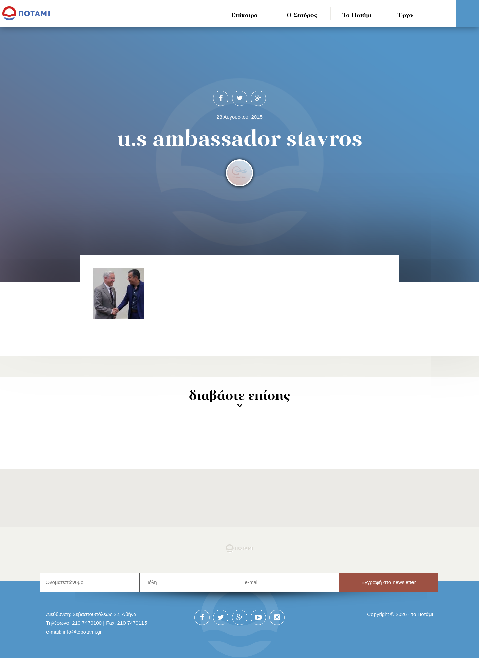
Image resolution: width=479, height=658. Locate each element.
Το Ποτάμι (357, 15)
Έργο (405, 15)
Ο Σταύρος (302, 15)
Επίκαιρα (244, 15)
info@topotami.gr (82, 632)
